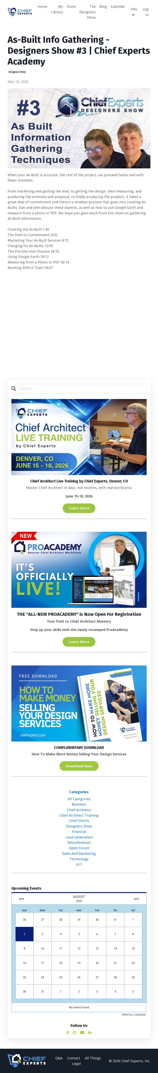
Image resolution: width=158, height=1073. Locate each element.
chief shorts (79, 820)
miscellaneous (79, 842)
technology (79, 859)
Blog (103, 6)
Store (71, 6)
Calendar (118, 6)
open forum (79, 848)
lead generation (79, 837)
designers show (17, 72)
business (79, 804)
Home (42, 6)
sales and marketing (79, 853)
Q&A (58, 1058)
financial (79, 831)
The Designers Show (87, 12)
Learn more (79, 508)
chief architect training (79, 815)
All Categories (79, 799)
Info (134, 11)
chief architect (79, 809)
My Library (57, 9)
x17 (79, 864)
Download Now (79, 766)
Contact (73, 1058)
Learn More (79, 641)
